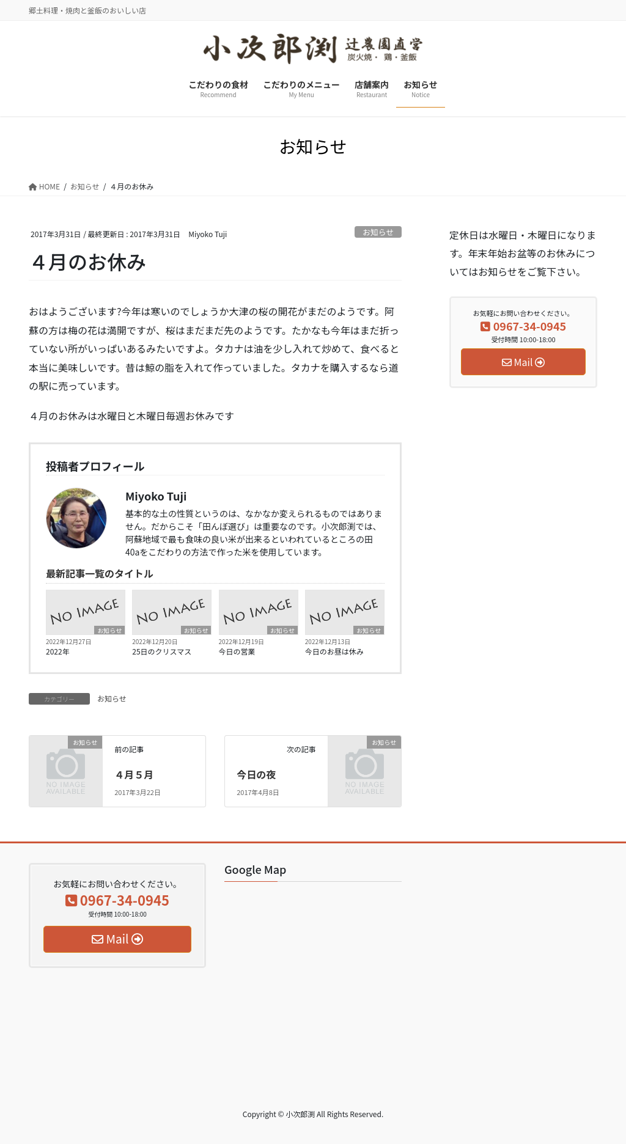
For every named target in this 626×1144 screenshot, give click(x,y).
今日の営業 (237, 651)
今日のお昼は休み (334, 651)
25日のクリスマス (161, 651)
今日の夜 (256, 774)
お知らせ (378, 232)
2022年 (58, 651)
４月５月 (133, 774)
